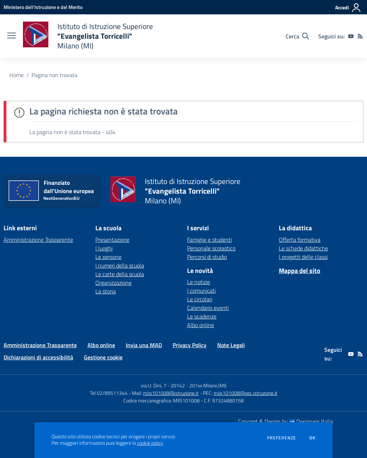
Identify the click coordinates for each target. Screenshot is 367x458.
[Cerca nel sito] (297, 36)
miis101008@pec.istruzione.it (245, 393)
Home (16, 75)
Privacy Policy (189, 345)
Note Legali (231, 345)
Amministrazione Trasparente (40, 345)
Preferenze (281, 438)
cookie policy (150, 443)
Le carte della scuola (119, 274)
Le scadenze (201, 316)
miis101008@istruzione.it (171, 393)
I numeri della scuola (119, 265)
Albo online (200, 325)
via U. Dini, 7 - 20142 (163, 385)
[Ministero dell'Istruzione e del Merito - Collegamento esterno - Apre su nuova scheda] (43, 7)
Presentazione (112, 239)
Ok (312, 438)
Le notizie (198, 282)
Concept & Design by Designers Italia (285, 421)
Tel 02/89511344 (109, 393)
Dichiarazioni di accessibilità (38, 357)
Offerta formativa (299, 239)
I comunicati (201, 290)
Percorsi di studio (207, 256)
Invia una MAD (144, 345)
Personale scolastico (211, 248)
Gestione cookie (103, 357)
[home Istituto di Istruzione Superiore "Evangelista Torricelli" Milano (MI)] (88, 36)
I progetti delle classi (303, 256)
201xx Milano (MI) (208, 385)
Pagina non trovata (54, 75)
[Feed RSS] (360, 36)
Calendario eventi (208, 307)
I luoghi (104, 248)
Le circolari (199, 299)
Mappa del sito (299, 270)
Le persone (108, 256)
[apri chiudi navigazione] (11, 36)
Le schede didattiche (303, 248)
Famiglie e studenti (209, 239)
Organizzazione (113, 282)
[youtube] (351, 36)
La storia (105, 291)
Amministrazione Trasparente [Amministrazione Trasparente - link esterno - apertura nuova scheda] (38, 239)
